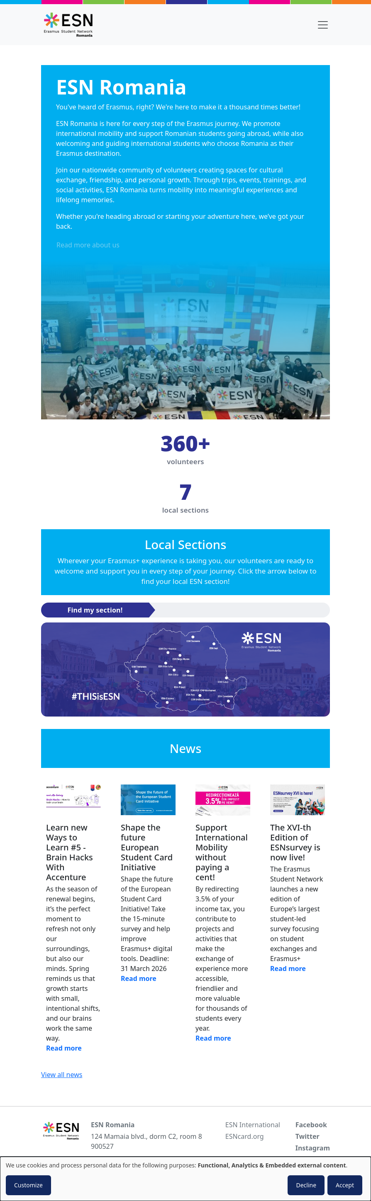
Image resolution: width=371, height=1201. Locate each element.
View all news (61, 1074)
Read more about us (88, 244)
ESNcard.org (244, 1136)
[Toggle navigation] (323, 25)
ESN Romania (112, 1124)
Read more (64, 1048)
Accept (345, 1185)
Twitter (307, 1136)
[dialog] (185, 1179)
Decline (306, 1185)
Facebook (311, 1124)
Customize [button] (28, 1185)
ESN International (252, 1124)
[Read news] (73, 800)
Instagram (312, 1148)
